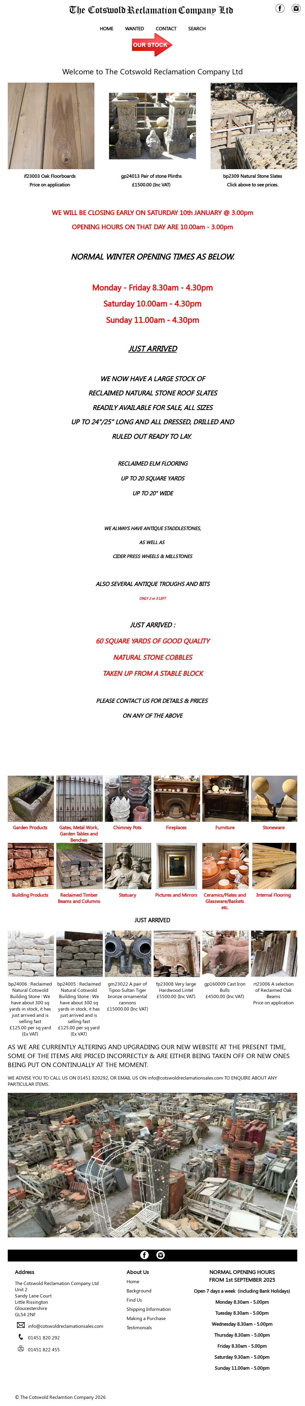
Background (139, 1290)
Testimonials (139, 1327)
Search (197, 28)
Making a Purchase (146, 1318)
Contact (166, 28)
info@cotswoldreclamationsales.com (185, 1077)
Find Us (134, 1300)
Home (106, 28)
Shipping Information (149, 1309)
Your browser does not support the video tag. (153, 1165)
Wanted (134, 28)
